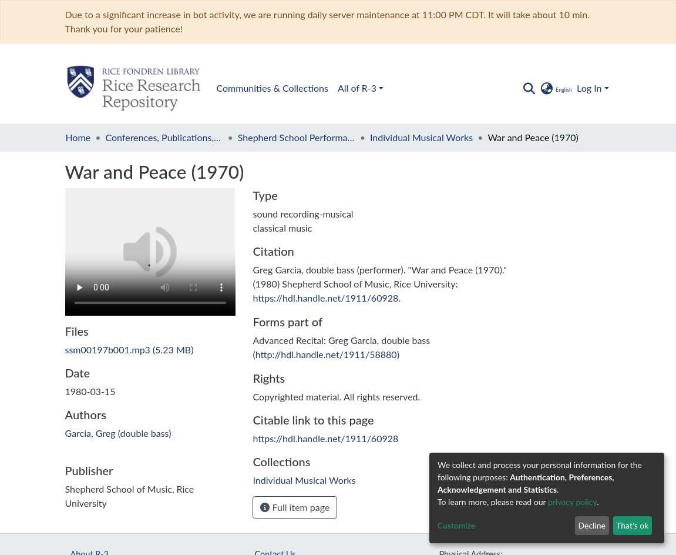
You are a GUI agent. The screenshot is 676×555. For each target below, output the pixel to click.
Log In (589, 87)
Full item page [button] (294, 507)
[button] (555, 88)
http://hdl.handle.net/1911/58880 (326, 354)
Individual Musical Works (421, 137)
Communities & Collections (272, 87)
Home (78, 137)
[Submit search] (529, 88)
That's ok (632, 525)
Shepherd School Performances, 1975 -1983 (296, 137)
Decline (592, 525)
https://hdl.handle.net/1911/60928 (325, 297)
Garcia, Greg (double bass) (118, 433)
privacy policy (572, 502)
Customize (457, 525)
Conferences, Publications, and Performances (164, 137)
